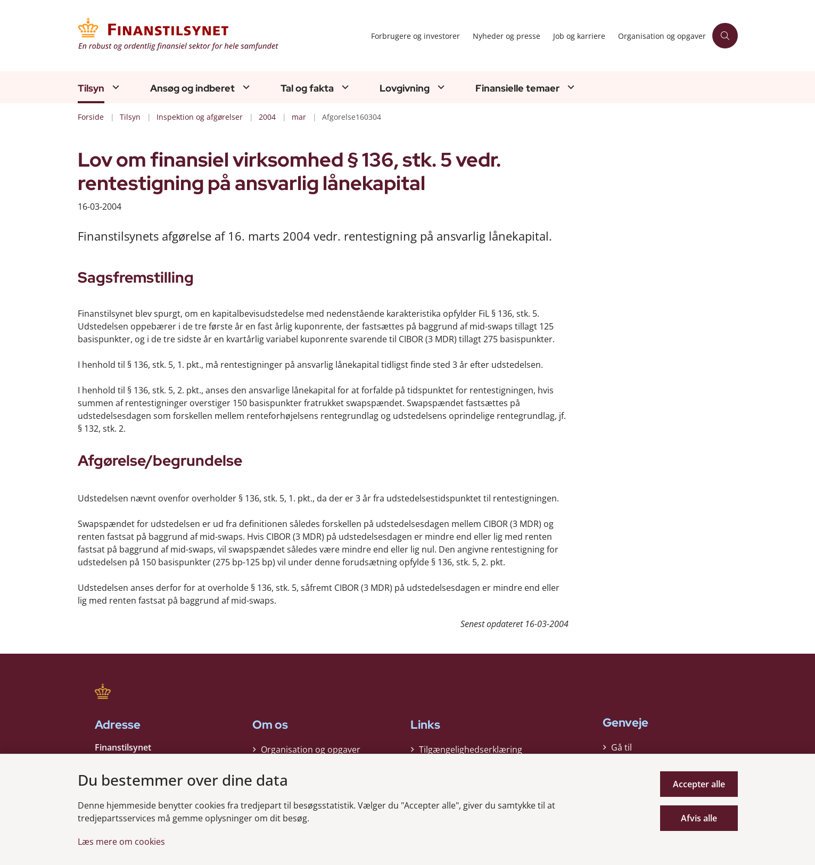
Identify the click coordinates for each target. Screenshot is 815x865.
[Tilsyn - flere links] (114, 87)
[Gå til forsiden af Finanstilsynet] (221, 35)
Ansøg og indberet (192, 88)
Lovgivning (405, 88)
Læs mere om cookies (121, 841)
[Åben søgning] (725, 35)
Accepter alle (699, 784)
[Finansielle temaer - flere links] (569, 87)
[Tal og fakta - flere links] (344, 87)
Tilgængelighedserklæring (470, 749)
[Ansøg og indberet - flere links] (245, 87)
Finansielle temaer (517, 88)
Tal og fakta (307, 88)
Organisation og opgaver (310, 749)
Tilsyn (91, 88)
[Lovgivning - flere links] (440, 87)
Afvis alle (699, 818)
